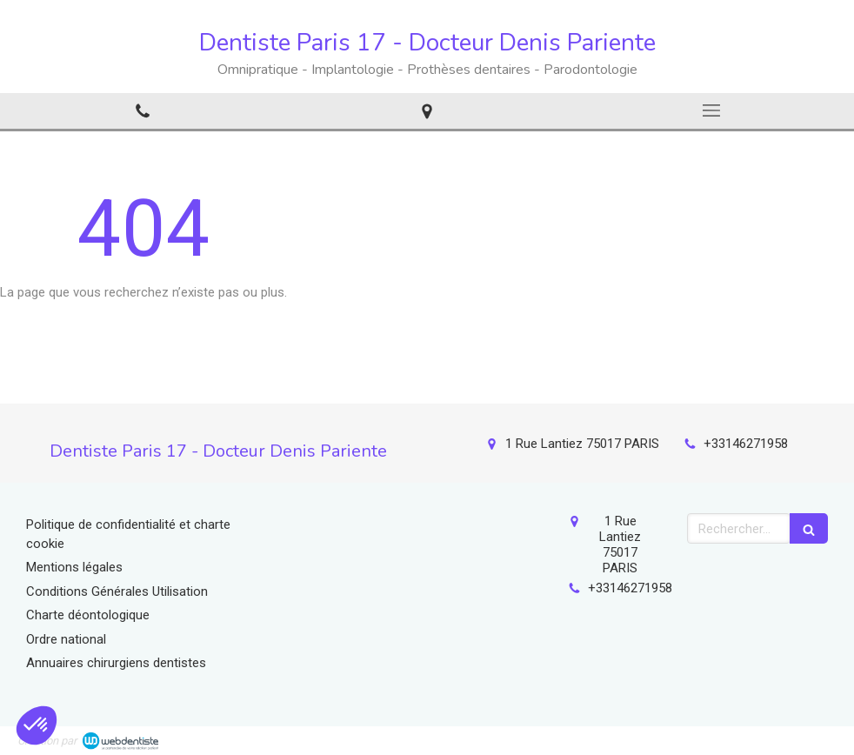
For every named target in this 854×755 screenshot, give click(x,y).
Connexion (806, 737)
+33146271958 (746, 443)
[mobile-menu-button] (712, 110)
